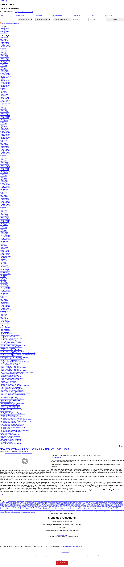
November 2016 (5, 185)
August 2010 (4, 293)
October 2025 (4, 45)
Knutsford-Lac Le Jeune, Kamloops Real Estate (14, 385)
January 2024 (4, 73)
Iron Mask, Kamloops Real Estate (10, 376)
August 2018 (4, 155)
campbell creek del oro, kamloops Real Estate (14, 357)
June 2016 (3, 192)
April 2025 (3, 54)
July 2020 (3, 122)
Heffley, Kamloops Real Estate (9, 375)
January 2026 (4, 43)
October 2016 (4, 186)
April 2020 (3, 127)
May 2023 (3, 79)
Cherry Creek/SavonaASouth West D (11, 363)
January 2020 (4, 131)
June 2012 (3, 260)
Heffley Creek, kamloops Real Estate (11, 373)
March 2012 (4, 265)
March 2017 (4, 180)
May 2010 (3, 297)
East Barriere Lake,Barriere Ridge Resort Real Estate (16, 372)
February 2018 (4, 164)
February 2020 (4, 130)
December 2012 (5, 251)
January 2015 (4, 217)
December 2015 (5, 201)
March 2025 (4, 55)
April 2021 (3, 109)
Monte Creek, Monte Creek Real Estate (12, 391)
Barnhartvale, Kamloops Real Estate (11, 338)
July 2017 (3, 174)
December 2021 (5, 98)
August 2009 (4, 311)
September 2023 (5, 76)
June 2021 (3, 106)
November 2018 (5, 150)
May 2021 (3, 107)
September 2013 (5, 239)
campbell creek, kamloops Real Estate (12, 359)
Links (92, 15)
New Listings (4, 30)
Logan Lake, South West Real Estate (11, 388)
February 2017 (4, 182)
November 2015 (5, 202)
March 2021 (4, 110)
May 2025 (3, 52)
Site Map (110, 15)
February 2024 (4, 72)
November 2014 (5, 220)
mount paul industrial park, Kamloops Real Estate (15, 393)
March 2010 (4, 300)
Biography (58, 15)
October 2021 (4, 101)
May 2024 (3, 67)
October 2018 (4, 152)
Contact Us (76, 15)
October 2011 (4, 272)
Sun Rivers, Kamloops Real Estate (10, 434)
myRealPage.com (65, 552)
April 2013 (3, 245)
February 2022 (4, 95)
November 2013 (5, 237)
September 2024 (5, 61)
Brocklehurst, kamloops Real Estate (11, 350)
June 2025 (3, 51)
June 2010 (3, 296)
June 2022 (3, 89)
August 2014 (4, 225)
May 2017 (3, 177)
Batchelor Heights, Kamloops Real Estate (12, 345)
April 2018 (3, 161)
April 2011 (3, 281)
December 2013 (5, 235)
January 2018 (4, 165)
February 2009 (4, 320)
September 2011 (5, 274)
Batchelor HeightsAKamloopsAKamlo (11, 342)
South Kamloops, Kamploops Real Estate (12, 427)
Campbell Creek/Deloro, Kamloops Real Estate (14, 362)
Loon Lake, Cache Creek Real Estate (11, 390)
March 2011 (4, 283)
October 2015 (4, 204)
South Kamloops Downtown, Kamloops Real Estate (15, 421)
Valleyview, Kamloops (7, 437)
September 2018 (5, 153)
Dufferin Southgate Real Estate (9, 366)
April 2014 (3, 231)
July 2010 (3, 294)
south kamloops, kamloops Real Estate (12, 424)
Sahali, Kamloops (5, 411)
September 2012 (5, 256)
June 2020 (3, 124)
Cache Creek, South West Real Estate (12, 351)
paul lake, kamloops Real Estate (10, 400)
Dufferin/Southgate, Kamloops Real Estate (13, 370)
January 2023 (4, 80)
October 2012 (4, 254)
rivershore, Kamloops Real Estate (10, 408)
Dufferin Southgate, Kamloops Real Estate (13, 367)
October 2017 (4, 170)
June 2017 (3, 176)
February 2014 (4, 234)
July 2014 (3, 226)
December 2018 (5, 149)
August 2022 (4, 86)
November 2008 (5, 323)
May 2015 (3, 211)
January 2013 (4, 250)
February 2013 (4, 248)
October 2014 (4, 222)
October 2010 (4, 290)
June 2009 (3, 314)
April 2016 (3, 195)
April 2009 (3, 317)
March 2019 (4, 144)
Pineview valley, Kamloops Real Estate (12, 403)
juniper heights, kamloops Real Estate (11, 378)
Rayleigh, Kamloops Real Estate (10, 406)
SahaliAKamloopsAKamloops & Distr (11, 409)
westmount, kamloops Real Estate (10, 440)
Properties (39, 15)
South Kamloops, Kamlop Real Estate (11, 425)
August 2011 (4, 275)
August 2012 (4, 257)
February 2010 (4, 302)
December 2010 (5, 287)
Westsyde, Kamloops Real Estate (10, 443)
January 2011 (4, 286)
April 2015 (3, 213)
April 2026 (3, 39)
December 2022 (5, 82)
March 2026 (4, 40)
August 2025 (4, 48)
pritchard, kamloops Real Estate (10, 405)
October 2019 (4, 135)
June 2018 (3, 158)
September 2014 (5, 223)
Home (2, 15)
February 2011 (4, 284)
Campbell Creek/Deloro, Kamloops (10, 360)
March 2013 (4, 247)
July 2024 (3, 64)
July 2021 (3, 104)
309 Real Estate (5, 332)
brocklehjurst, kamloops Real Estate (11, 347)
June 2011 (3, 278)
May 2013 (3, 244)
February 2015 (4, 216)
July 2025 (3, 49)
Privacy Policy (20, 15)
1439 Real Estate (5, 330)
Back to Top (3, 0)
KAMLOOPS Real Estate (8, 382)
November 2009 (5, 306)
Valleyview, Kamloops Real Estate (10, 439)
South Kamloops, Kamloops (8, 422)
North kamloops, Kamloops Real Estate (12, 399)
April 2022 (3, 92)
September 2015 (5, 205)
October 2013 (4, 238)
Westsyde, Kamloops (6, 442)
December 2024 (5, 60)
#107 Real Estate (5, 327)
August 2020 (4, 121)
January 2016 (4, 199)
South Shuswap (5, 428)
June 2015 (3, 210)
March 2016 (4, 196)
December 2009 (5, 305)
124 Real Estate (5, 329)
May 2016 (3, 193)
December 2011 (5, 269)
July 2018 (3, 156)
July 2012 (3, 259)
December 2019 (5, 132)
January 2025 (4, 58)
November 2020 (5, 116)
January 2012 (4, 268)
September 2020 (5, 119)
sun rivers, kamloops (6, 433)
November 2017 (5, 168)
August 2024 (4, 63)
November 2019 (5, 134)
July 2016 (3, 190)
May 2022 (3, 91)
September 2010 (5, 292)
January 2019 (4, 147)
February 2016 (4, 198)
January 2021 (4, 113)
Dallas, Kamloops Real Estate (9, 365)
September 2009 (5, 309)
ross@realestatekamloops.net (24, 12)
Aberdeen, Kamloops (6, 333)
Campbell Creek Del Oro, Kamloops (11, 356)
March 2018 (4, 162)
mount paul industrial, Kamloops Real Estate (13, 394)
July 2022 (3, 88)
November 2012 (5, 253)
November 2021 (5, 100)
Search (115, 19)
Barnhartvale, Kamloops (7, 336)
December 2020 (5, 115)
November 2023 (5, 75)
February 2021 (4, 112)
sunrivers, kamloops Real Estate (10, 436)
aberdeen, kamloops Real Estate (10, 335)
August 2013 (4, 241)
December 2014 (5, 219)
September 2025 (5, 46)
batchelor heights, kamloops (8, 344)
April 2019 (3, 143)
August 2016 (4, 189)
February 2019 (4, 146)
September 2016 (5, 187)
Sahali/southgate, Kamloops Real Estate (12, 414)
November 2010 (5, 289)
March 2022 (4, 94)
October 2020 (4, 118)
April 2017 (3, 179)
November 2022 (5, 83)
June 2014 (3, 228)
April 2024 (3, 69)
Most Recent (4, 37)
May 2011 (3, 280)
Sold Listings (4, 33)
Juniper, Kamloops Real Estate (9, 379)
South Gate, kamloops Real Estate (10, 417)
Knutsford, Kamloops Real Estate (10, 384)
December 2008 (5, 321)
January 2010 (4, 303)
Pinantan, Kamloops (6, 402)
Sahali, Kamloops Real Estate (9, 412)
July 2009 (3, 312)
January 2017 (4, 183)
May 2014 (3, 229)
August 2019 (4, 138)
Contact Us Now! (62, 535)
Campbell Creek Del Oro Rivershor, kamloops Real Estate (17, 353)
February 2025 (4, 57)
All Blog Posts (4, 28)
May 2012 (3, 262)
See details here (56, 458)
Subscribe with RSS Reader (9, 23)
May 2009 (3, 315)
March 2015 (4, 214)
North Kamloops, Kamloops (8, 397)
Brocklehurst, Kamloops (7, 348)
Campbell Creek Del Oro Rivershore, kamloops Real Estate (18, 354)
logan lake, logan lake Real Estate (10, 387)
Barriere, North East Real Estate (10, 341)
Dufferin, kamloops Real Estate (9, 369)
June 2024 (3, 66)
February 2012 (4, 266)
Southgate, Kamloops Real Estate (10, 431)
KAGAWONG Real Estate (8, 381)
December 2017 (5, 167)
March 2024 (4, 70)
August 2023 (4, 77)
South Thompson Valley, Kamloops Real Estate (14, 430)
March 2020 (4, 128)
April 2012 (3, 263)
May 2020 (3, 125)
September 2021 (5, 103)
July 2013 (3, 242)
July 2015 (3, 208)
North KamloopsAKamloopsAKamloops (12, 396)
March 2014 (4, 232)
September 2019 (5, 137)
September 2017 (5, 171)
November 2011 (5, 271)
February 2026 (4, 42)
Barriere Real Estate (6, 339)
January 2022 (4, 97)
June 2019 (3, 140)
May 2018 (3, 159)
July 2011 (3, 277)
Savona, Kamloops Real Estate (9, 415)
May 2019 (3, 141)
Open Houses (4, 31)
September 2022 (5, 85)
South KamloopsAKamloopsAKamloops (12, 418)
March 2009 (4, 318)
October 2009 (4, 308)
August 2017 (4, 173)
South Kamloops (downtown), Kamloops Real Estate (16, 420)
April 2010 (3, 299)
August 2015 (4, 207)
